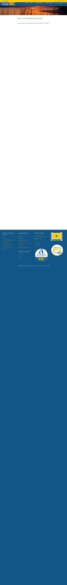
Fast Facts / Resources (8, 564)
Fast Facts (21, 562)
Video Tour (5, 566)
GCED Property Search (39, 553)
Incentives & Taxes (23, 557)
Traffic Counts (37, 560)
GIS (35, 557)
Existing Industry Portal (24, 564)
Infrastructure (22, 560)
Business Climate (39, 3)
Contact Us (21, 571)
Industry (20, 553)
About (31, 3)
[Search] (65, 2)
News (20, 574)
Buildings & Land (38, 555)
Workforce (21, 555)
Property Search (49, 3)
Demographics (6, 559)
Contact (61, 3)
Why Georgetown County (8, 557)
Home (27, 3)
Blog (56, 3)
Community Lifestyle (7, 561)
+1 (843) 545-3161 (61, 1)
